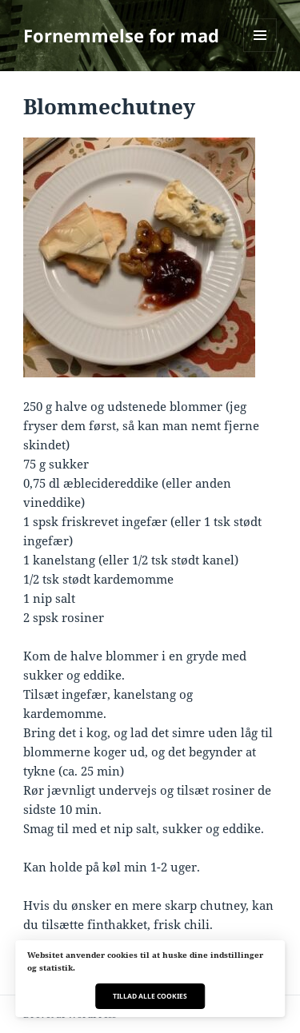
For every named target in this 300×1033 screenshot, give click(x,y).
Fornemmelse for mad (121, 35)
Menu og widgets (260, 51)
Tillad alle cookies (150, 995)
